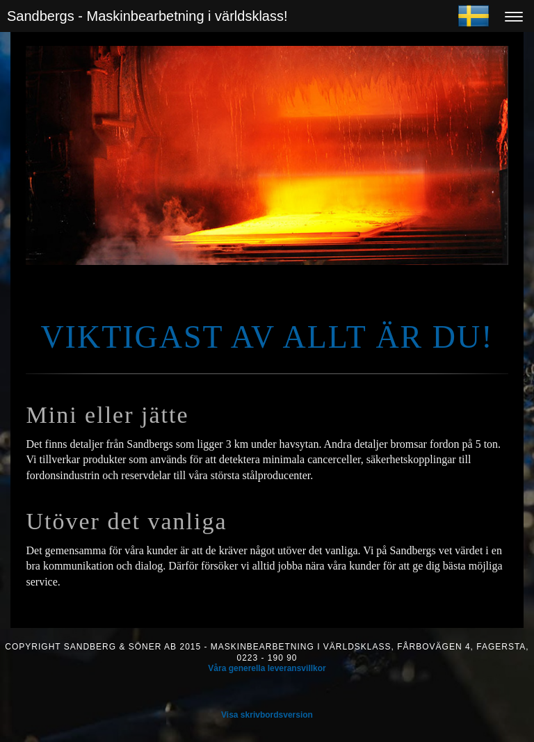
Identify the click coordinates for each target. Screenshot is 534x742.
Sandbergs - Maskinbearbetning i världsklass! (147, 16)
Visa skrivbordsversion (267, 715)
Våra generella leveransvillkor (266, 668)
